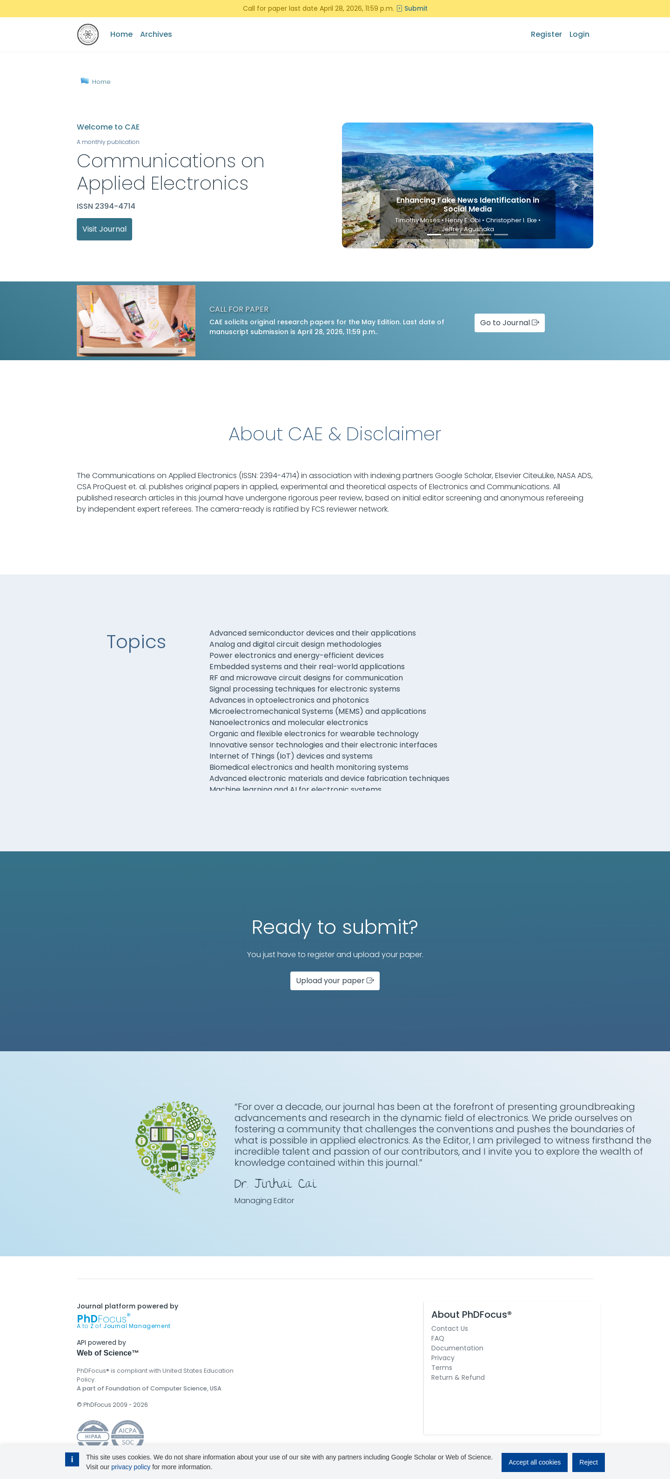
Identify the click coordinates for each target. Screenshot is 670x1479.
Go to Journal (509, 322)
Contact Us (449, 1328)
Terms (441, 1367)
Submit (412, 8)
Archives (156, 34)
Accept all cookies (535, 1462)
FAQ (437, 1338)
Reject (588, 1462)
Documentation (457, 1348)
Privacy (443, 1358)
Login (580, 34)
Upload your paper (335, 980)
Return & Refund (458, 1377)
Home (121, 34)
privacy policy (130, 1467)
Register (546, 34)
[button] (361, 185)
